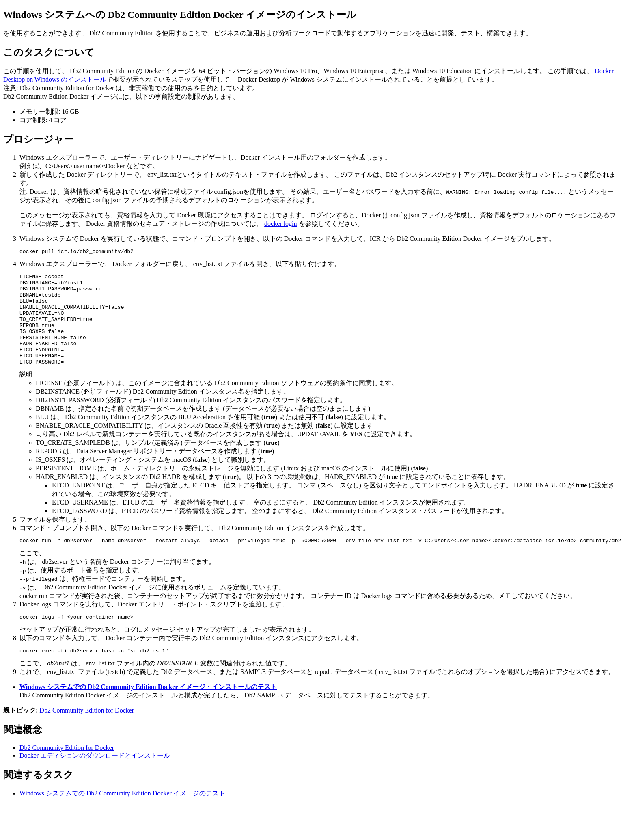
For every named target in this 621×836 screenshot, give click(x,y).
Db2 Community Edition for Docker (86, 733)
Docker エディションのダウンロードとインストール (94, 778)
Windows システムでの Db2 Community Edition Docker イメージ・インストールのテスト (148, 709)
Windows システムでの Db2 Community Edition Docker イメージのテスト (122, 816)
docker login (280, 223)
